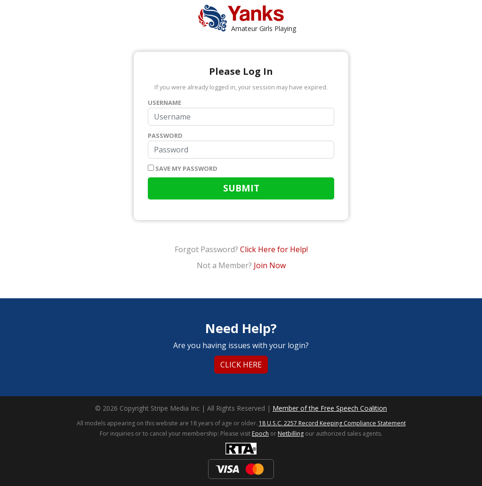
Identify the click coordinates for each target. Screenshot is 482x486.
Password (165, 135)
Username (164, 102)
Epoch (260, 434)
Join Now (270, 265)
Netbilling (291, 434)
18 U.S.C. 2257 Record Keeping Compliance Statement (332, 423)
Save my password (182, 168)
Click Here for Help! (274, 249)
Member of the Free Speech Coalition (330, 408)
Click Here (241, 364)
